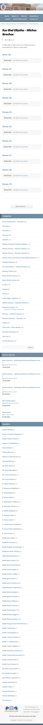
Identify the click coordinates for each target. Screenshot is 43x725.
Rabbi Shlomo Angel (9, 614)
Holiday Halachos (8, 262)
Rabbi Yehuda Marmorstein (12, 655)
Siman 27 (7, 69)
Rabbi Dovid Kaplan (9, 569)
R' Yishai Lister (9, 415)
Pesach (4, 289)
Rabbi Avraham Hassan (10, 551)
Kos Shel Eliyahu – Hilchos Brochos (14, 267)
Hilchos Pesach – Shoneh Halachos (14, 253)
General (5, 235)
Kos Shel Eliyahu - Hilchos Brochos (27, 24)
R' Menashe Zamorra (9, 506)
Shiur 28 (6, 54)
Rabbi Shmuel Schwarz (10, 619)
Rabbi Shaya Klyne (21, 60)
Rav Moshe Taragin (9, 673)
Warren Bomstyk (8, 696)
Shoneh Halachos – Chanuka (12, 318)
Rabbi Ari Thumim (8, 542)
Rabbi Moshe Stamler (11, 403)
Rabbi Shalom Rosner (10, 605)
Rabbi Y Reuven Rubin (10, 637)
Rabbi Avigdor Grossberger (12, 547)
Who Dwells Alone (8, 401)
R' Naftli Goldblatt (8, 511)
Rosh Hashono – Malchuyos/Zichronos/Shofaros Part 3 (21, 361)
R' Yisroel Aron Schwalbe (11, 524)
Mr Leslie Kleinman (9, 475)
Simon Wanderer (8, 691)
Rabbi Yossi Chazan (9, 664)
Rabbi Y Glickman (8, 628)
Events (7, 19)
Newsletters (34, 16)
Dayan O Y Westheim (10, 443)
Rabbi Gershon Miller (10, 574)
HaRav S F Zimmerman (10, 457)
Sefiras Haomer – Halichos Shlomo (14, 303)
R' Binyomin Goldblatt (10, 488)
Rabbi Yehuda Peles (9, 660)
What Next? (6, 412)
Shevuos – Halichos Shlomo (12, 314)
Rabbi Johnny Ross (9, 578)
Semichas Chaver (8, 307)
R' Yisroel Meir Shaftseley (11, 529)
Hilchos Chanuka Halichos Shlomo (14, 244)
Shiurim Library (11, 24)
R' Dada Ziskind (8, 493)
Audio (31, 60)
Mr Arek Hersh (7, 466)
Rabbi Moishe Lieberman (11, 587)
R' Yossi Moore (7, 533)
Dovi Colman (7, 448)
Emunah (5, 230)
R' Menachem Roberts (10, 502)
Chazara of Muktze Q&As (12, 309)
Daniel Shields (7, 430)
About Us (15, 16)
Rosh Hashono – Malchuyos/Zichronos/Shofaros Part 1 (21, 388)
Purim (4, 294)
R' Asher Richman (8, 484)
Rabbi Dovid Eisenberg (10, 565)
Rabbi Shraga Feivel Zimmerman (14, 624)
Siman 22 (7, 140)
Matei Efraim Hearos (9, 276)
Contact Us (34, 19)
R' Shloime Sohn (8, 515)
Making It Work (8, 271)
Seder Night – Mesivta (10, 298)
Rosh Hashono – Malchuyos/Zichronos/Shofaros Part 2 (21, 375)
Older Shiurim (21, 206)
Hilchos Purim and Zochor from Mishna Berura (19, 258)
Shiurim (24, 16)
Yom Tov (5, 336)
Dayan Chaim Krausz (9, 439)
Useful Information (20, 19)
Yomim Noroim (7, 341)
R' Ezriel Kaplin (7, 497)
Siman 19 (7, 184)
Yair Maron (6, 700)
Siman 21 (7, 155)
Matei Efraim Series (9, 280)
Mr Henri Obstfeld (8, 470)
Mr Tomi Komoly (8, 479)
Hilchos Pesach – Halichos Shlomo (14, 249)
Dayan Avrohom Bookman (11, 434)
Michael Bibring (8, 461)
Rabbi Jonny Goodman (10, 583)
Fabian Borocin (7, 452)
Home (7, 16)
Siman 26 (7, 83)
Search (30, 347)
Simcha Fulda (7, 687)
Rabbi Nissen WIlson (9, 601)
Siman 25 (7, 97)
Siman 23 (7, 126)
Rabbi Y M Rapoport (9, 633)
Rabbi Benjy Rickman (10, 556)
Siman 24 (7, 112)
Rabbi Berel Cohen (10, 365)
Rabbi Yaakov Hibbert (10, 646)
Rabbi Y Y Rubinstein (9, 642)
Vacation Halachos (9, 332)
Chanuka (5, 226)
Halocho (5, 240)
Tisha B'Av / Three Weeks (11, 327)
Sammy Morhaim (8, 682)
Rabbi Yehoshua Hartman (11, 651)
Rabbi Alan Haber (8, 538)
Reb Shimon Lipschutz (10, 678)
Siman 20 (7, 169)
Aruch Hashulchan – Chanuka (13, 222)
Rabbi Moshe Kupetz (9, 592)
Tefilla (4, 323)
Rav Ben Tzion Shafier (10, 669)
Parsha (4, 285)
